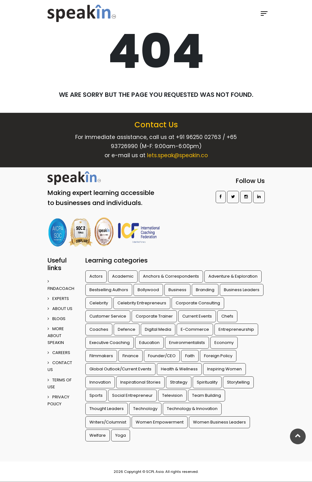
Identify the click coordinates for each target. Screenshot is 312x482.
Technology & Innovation (192, 409)
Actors (96, 276)
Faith (190, 356)
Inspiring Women (224, 369)
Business (177, 290)
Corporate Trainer (154, 316)
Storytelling (238, 382)
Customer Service (107, 316)
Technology (145, 409)
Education (149, 343)
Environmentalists (187, 343)
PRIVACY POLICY (58, 400)
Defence (126, 329)
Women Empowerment (160, 422)
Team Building (206, 395)
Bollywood (148, 290)
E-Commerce (195, 329)
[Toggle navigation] (264, 13)
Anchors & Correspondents (171, 276)
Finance (130, 356)
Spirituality (207, 382)
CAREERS (59, 353)
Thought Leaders (106, 409)
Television (172, 395)
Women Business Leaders (219, 422)
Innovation (100, 382)
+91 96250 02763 (198, 137)
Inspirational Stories (140, 382)
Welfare (97, 435)
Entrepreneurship (236, 329)
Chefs (227, 316)
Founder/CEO (162, 356)
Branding (205, 290)
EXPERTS (58, 299)
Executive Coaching (109, 343)
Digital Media (158, 329)
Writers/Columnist (107, 422)
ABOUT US (60, 309)
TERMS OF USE (59, 383)
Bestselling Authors (108, 290)
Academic (122, 276)
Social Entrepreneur (132, 395)
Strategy (178, 382)
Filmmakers (101, 356)
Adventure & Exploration (233, 276)
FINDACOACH (61, 285)
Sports (96, 395)
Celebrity (98, 303)
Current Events (197, 316)
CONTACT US (60, 366)
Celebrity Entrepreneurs (141, 303)
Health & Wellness (179, 369)
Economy (224, 343)
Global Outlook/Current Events (120, 369)
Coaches (98, 329)
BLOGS (56, 319)
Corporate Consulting (198, 303)
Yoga (120, 435)
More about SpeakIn (56, 336)
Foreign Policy (218, 356)
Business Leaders (241, 290)
